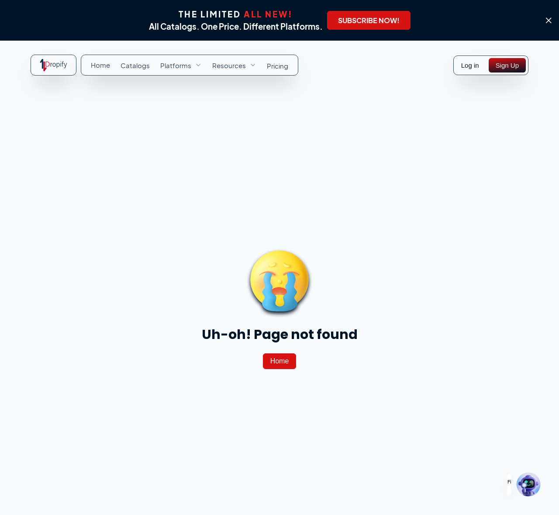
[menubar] (189, 65)
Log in (470, 65)
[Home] (280, 361)
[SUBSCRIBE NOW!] (369, 20)
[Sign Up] (507, 65)
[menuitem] (100, 65)
